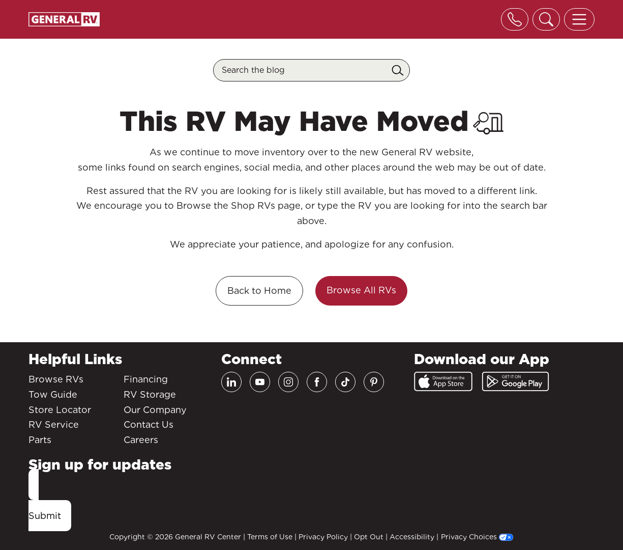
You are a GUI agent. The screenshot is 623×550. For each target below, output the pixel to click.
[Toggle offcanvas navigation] (579, 19)
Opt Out (368, 537)
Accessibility (412, 537)
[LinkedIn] (231, 382)
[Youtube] (260, 382)
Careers (141, 439)
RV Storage (150, 394)
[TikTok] (345, 382)
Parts (39, 439)
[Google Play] (515, 381)
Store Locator (59, 409)
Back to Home (259, 290)
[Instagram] (288, 382)
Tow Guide (52, 394)
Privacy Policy (323, 537)
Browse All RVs (361, 290)
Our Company (155, 409)
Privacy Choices (477, 537)
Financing (146, 379)
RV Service (53, 424)
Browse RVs (55, 379)
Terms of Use (269, 537)
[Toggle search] (546, 19)
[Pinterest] (374, 382)
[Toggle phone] (514, 19)
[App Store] (443, 381)
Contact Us (148, 424)
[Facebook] (317, 382)
